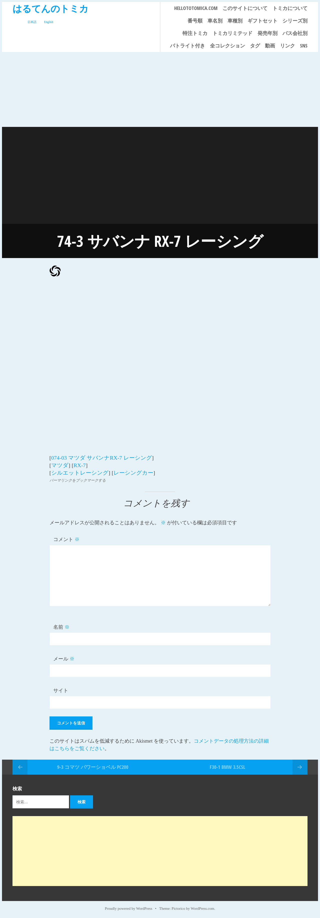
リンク (287, 45)
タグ (255, 45)
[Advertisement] (160, 89)
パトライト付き (187, 45)
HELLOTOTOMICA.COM (196, 8)
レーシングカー (133, 473)
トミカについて (290, 8)
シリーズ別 (295, 20)
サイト (60, 690)
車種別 (235, 20)
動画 (270, 45)
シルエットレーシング (79, 473)
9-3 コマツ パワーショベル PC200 (92, 767)
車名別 (215, 20)
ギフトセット (263, 20)
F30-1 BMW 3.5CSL (227, 767)
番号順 (195, 20)
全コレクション (227, 45)
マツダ (59, 465)
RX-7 (80, 465)
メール (63, 658)
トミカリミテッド (232, 33)
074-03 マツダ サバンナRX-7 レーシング (101, 458)
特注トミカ (195, 33)
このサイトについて (245, 8)
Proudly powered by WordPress (128, 909)
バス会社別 (295, 33)
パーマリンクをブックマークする (78, 480)
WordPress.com (202, 909)
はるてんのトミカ (50, 8)
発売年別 (268, 33)
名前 (61, 627)
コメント (66, 539)
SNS (304, 45)
